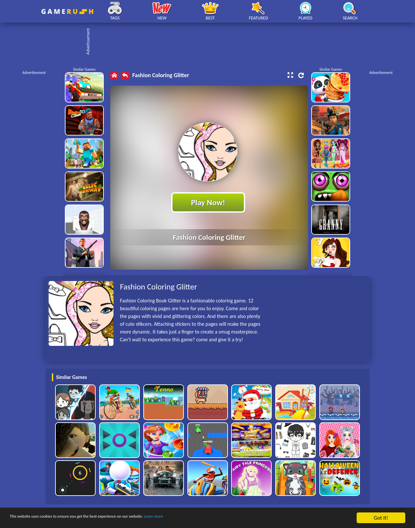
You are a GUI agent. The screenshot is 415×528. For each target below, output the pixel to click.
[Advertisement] (211, 42)
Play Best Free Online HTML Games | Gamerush (67, 11)
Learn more (202, 518)
